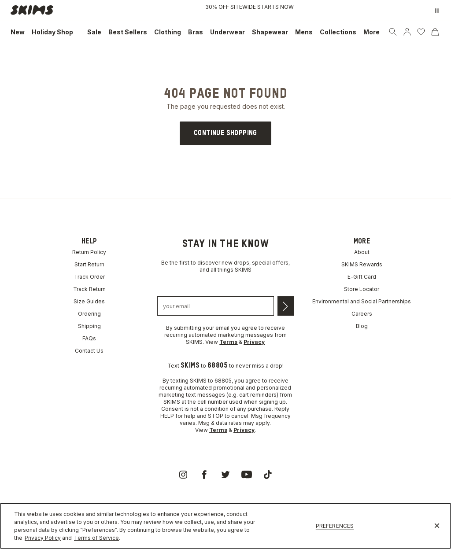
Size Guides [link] (89, 301)
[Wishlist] (421, 31)
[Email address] (215, 306)
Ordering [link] (89, 313)
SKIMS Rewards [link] (361, 264)
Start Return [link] (89, 264)
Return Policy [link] (89, 252)
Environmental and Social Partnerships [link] (361, 301)
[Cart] (435, 31)
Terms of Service (96, 537)
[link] (34, 10)
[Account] (407, 31)
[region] (225, 526)
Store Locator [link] (361, 289)
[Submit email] (285, 306)
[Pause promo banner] (436, 10)
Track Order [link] (89, 276)
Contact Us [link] (89, 350)
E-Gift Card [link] (361, 276)
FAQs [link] (89, 338)
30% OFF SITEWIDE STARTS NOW (249, 7)
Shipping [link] (89, 326)
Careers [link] (361, 313)
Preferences (335, 526)
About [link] (362, 252)
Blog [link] (362, 326)
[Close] (437, 526)
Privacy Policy (43, 537)
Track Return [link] (89, 289)
